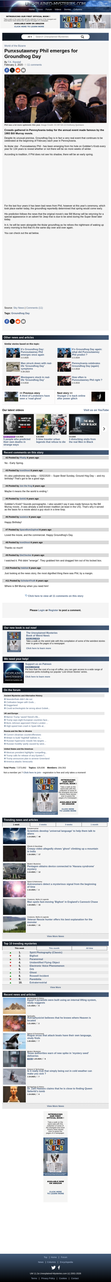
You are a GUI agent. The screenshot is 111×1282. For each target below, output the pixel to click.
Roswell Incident (39, 976)
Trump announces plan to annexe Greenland (27, 758)
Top (45, 1257)
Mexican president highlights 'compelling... (26, 752)
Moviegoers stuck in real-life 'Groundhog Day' (35, 378)
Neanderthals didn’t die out (19, 699)
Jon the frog (26, 486)
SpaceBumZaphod (29, 529)
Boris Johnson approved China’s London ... (27, 723)
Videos (58, 9)
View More (55, 987)
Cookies (63, 1278)
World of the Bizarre (15, 46)
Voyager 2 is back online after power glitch (71, 397)
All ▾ (30, 37)
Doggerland (12, 705)
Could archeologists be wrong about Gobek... (28, 708)
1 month (94, 824)
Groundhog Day (20, 313)
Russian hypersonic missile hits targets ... (26, 741)
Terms (34, 1278)
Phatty (23, 457)
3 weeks (68, 824)
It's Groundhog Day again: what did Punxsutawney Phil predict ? (87, 352)
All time (89, 948)
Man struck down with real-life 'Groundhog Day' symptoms (36, 366)
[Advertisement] (55, 180)
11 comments (33, 64)
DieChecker (26, 555)
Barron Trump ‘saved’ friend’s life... (23, 717)
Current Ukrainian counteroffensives (23, 735)
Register (53, 610)
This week (19, 948)
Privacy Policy (48, 1278)
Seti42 (23, 498)
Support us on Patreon (38, 664)
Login (41, 610)
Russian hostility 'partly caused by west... (26, 744)
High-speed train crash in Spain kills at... (25, 726)
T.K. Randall (14, 62)
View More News (55, 936)
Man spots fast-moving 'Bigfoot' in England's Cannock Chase (62, 902)
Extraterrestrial (38, 982)
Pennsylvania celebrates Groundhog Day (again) (86, 364)
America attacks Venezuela (19, 761)
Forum (49, 9)
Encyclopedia (66, 1262)
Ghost (33, 972)
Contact (75, 1278)
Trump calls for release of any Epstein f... (26, 755)
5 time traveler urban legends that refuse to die (51, 440)
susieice (24, 517)
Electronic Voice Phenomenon (47, 966)
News (40, 9)
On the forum (12, 690)
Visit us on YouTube (96, 410)
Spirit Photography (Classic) (46, 952)
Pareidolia (35, 979)
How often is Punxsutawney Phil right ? (87, 378)
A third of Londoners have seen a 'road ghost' (35, 397)
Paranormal (36, 959)
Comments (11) (34, 308)
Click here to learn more (38, 648)
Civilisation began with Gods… (21, 702)
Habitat (24, 568)
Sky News (18, 308)
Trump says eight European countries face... (27, 720)
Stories (67, 9)
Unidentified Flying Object (45, 962)
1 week (16, 824)
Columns (78, 9)
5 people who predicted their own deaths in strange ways (16, 442)
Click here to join (32, 772)
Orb (32, 969)
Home (32, 9)
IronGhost (25, 470)
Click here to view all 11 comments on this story (55, 596)
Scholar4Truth (28, 580)
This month (54, 948)
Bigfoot (34, 956)
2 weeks (43, 824)
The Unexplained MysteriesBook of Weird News (41, 634)
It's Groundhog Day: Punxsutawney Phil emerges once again (32, 352)
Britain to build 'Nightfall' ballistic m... (24, 738)
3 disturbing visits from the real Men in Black (82, 440)
